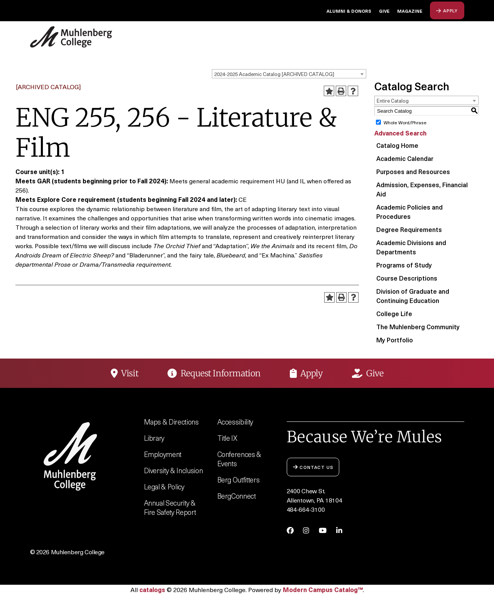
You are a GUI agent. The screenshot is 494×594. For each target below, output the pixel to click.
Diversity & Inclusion (173, 470)
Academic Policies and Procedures (409, 211)
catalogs (152, 589)
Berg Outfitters (238, 479)
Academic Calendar (404, 158)
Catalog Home (397, 145)
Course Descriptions (406, 278)
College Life (394, 313)
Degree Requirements (409, 229)
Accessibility (235, 421)
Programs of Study (404, 264)
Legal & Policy (164, 486)
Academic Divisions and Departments (411, 247)
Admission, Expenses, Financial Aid (422, 189)
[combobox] (289, 73)
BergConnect (236, 496)
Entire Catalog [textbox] (393, 100)
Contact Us (313, 467)
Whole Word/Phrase (405, 122)
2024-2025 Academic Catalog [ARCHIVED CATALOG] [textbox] (274, 74)
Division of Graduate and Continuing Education (412, 295)
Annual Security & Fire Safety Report (170, 507)
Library (154, 438)
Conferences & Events (239, 459)
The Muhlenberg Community (418, 326)
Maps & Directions (171, 421)
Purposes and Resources (413, 171)
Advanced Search (400, 132)
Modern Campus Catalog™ (323, 589)
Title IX (227, 438)
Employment (163, 454)
